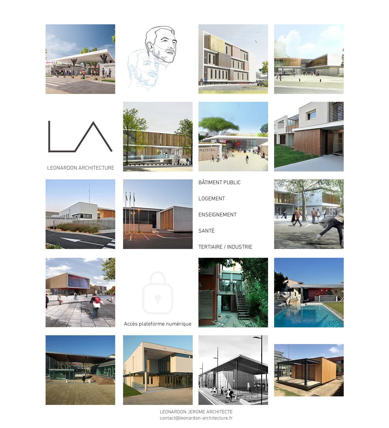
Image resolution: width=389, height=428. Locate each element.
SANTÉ (206, 231)
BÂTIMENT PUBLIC (219, 183)
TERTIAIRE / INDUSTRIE (225, 247)
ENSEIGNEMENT (217, 215)
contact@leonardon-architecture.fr (196, 418)
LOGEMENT (211, 199)
